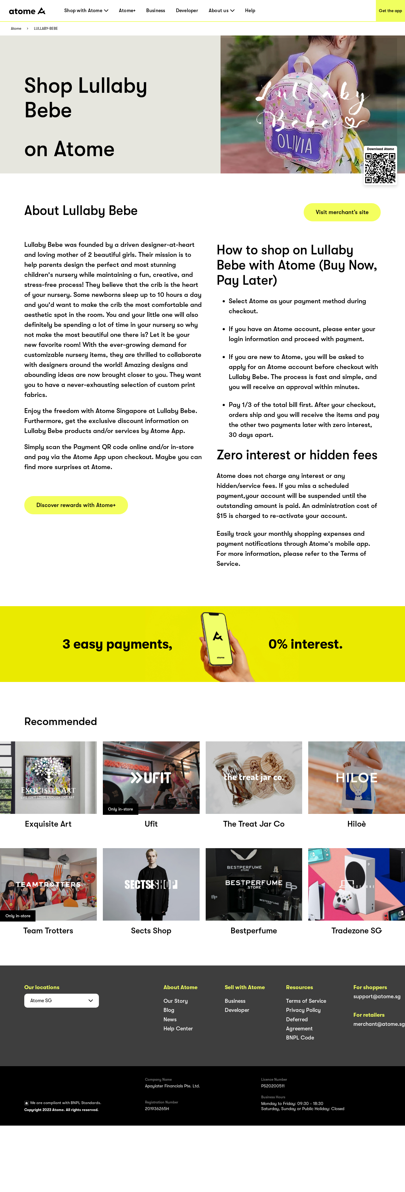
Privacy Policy (303, 1010)
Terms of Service (306, 1001)
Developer (187, 10)
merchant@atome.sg (379, 1024)
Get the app (390, 10)
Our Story (176, 1001)
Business (155, 10)
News (170, 1019)
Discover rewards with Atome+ (76, 505)
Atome (16, 29)
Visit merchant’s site (342, 212)
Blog (169, 1010)
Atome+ (127, 10)
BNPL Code (300, 1038)
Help (250, 10)
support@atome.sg (377, 996)
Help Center (178, 1029)
